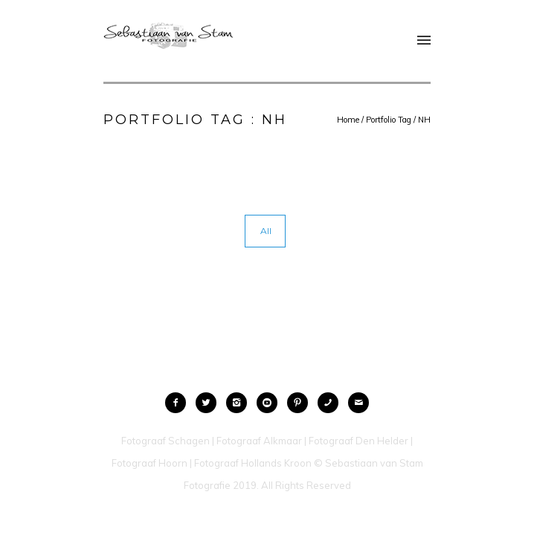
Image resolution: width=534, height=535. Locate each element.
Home (348, 119)
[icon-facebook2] (179, 402)
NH (424, 119)
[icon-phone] (332, 402)
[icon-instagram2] (240, 402)
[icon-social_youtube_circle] (271, 402)
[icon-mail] (358, 402)
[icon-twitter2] (210, 402)
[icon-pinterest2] (301, 402)
